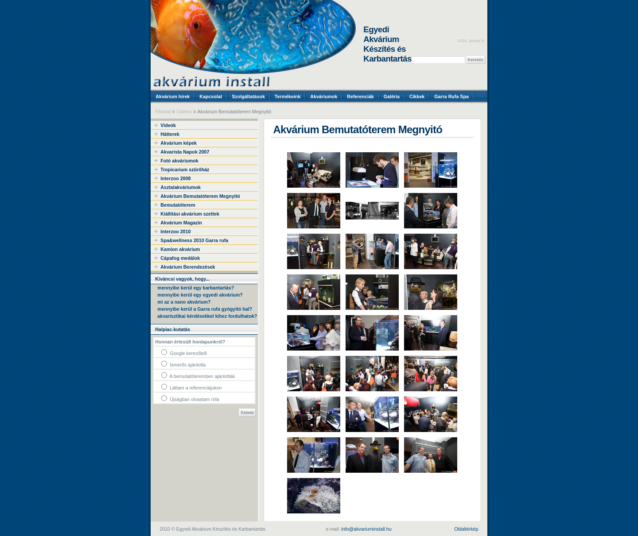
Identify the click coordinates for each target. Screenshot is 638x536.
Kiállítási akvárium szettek (189, 213)
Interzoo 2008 (175, 178)
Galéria (392, 96)
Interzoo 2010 (175, 231)
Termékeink (287, 96)
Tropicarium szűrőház (184, 169)
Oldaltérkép (466, 529)
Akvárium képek (178, 143)
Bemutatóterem (177, 205)
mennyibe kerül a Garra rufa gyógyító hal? (204, 309)
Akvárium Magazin (181, 222)
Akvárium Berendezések (187, 267)
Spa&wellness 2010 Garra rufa (194, 240)
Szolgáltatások (248, 96)
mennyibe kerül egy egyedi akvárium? (199, 294)
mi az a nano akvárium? (183, 302)
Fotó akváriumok (179, 160)
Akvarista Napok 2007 (184, 151)
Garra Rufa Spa (451, 96)
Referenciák (360, 96)
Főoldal (163, 111)
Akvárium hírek (173, 96)
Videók (168, 125)
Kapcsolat (210, 96)
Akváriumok (323, 96)
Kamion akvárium (180, 249)
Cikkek (416, 96)
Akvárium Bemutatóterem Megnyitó (200, 196)
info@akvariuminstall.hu (366, 529)
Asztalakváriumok (180, 187)
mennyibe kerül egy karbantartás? (195, 287)
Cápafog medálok (180, 258)
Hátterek (169, 134)
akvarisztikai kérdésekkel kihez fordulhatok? (207, 316)
